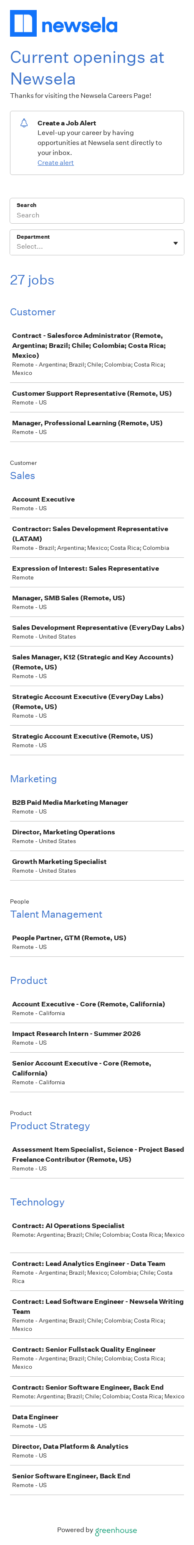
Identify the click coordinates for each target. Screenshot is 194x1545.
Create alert (56, 163)
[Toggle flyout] (176, 243)
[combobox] (17, 246)
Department (33, 236)
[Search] (97, 216)
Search (26, 205)
